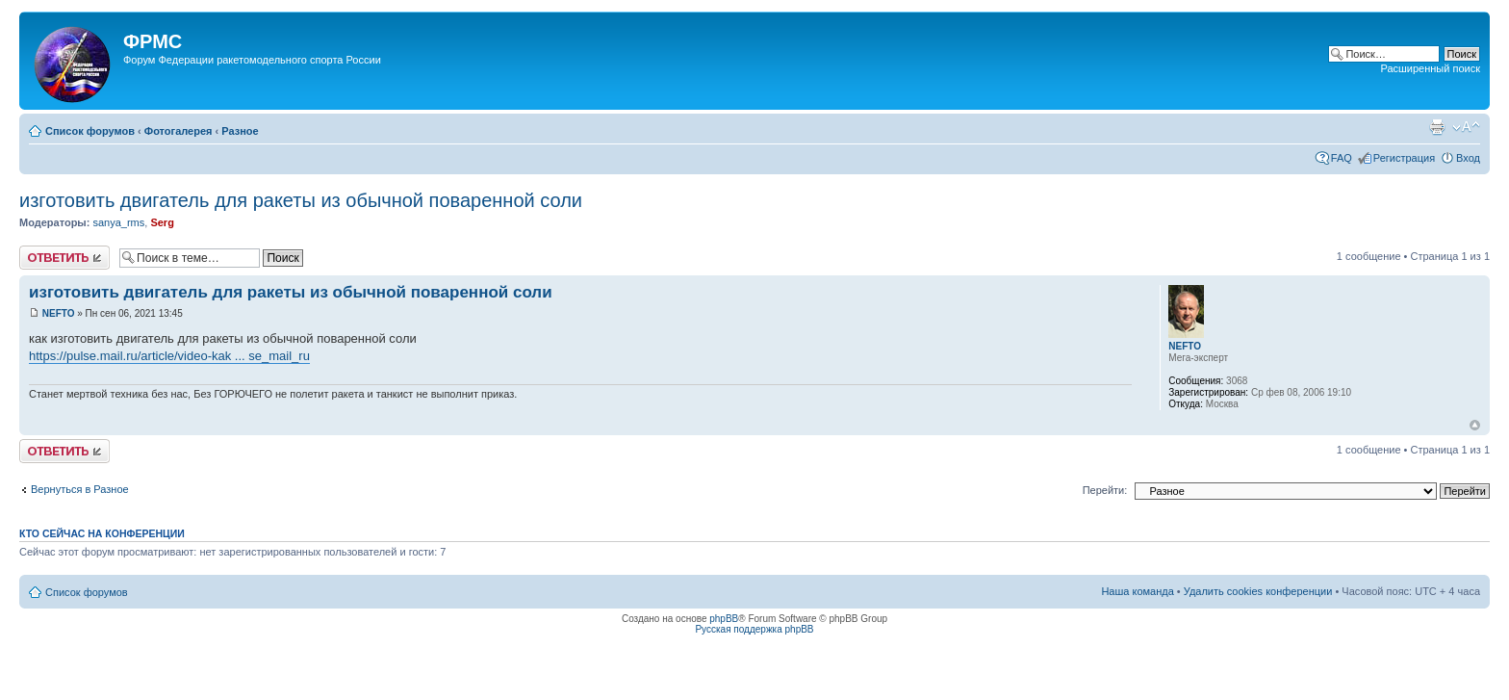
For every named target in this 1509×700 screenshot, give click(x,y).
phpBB (723, 618)
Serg (161, 222)
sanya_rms (118, 222)
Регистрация (1404, 158)
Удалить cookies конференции (1258, 591)
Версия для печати (1436, 127)
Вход (1468, 158)
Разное (239, 131)
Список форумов (90, 131)
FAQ (1341, 158)
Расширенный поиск (1430, 68)
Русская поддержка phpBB (754, 629)
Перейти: (1105, 490)
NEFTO (58, 313)
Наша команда (1137, 591)
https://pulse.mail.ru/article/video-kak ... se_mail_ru (169, 356)
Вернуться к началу (1475, 425)
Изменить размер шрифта (1466, 127)
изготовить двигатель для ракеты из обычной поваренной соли (300, 200)
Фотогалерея (178, 131)
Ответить (64, 258)
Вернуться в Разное (80, 489)
